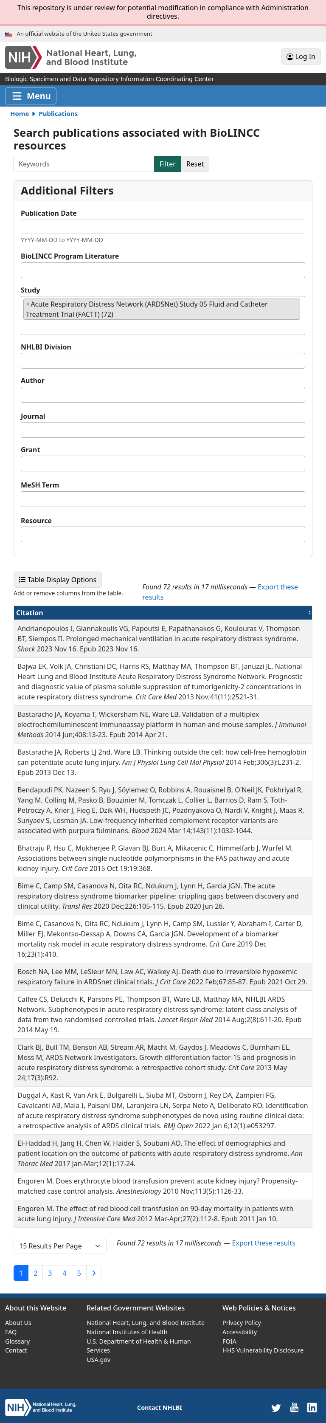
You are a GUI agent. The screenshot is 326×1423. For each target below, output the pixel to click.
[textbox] (25, 270)
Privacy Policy (241, 1323)
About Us (18, 1323)
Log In (301, 56)
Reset (195, 164)
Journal (33, 416)
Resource (36, 520)
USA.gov (98, 1359)
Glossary (17, 1341)
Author (33, 380)
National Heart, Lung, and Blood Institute (146, 1323)
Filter (168, 164)
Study (30, 290)
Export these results (263, 1243)
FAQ (11, 1332)
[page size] (60, 1246)
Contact (16, 1350)
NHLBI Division (46, 347)
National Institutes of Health (127, 1332)
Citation (49, 612)
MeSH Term (40, 485)
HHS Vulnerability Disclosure (263, 1350)
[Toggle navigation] (30, 95)
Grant (30, 449)
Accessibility (239, 1332)
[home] (40, 1407)
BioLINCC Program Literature (70, 256)
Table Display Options (60, 579)
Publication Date (49, 213)
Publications (58, 113)
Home (19, 113)
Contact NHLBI (159, 1407)
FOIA (229, 1341)
